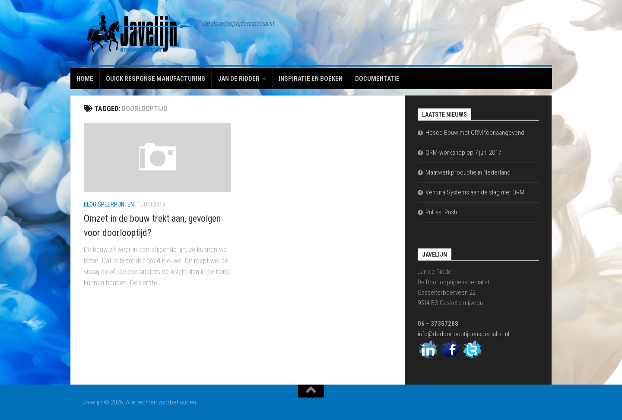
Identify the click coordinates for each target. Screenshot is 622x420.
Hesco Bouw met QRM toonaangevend (474, 133)
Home (84, 79)
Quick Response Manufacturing (155, 79)
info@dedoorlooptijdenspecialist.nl (463, 334)
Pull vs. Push (441, 212)
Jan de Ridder (239, 79)
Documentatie (377, 79)
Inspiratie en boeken (311, 79)
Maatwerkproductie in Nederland (468, 172)
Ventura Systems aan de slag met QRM (474, 192)
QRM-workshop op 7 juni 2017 (463, 152)
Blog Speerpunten (109, 204)
